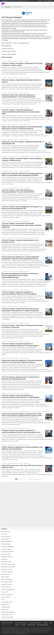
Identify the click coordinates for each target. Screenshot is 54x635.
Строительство (5, 604)
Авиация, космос (5, 531)
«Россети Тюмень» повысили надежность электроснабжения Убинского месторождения (19, 293)
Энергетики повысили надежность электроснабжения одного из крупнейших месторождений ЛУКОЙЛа (22, 174)
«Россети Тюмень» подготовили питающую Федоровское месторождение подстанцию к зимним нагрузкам (21, 225)
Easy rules (45, 622)
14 (30, 479)
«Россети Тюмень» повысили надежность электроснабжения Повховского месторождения (20, 344)
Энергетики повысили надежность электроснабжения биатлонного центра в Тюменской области (22, 128)
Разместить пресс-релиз (21, 622)
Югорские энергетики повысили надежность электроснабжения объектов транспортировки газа (21, 431)
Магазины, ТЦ (5, 574)
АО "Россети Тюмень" (13, 61)
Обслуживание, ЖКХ (6, 582)
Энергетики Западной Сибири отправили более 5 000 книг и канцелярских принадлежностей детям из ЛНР (22, 415)
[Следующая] (40, 479)
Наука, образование (24, 238)
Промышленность (6, 587)
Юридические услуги (6, 614)
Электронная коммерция (8, 612)
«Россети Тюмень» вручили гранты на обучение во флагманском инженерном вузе (20, 378)
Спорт (3, 599)
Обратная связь (31, 624)
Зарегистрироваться (48, 0)
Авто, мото (4, 534)
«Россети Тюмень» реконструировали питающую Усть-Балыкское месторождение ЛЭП (22, 207)
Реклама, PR (4, 592)
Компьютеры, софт (6, 561)
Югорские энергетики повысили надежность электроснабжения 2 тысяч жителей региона (18, 96)
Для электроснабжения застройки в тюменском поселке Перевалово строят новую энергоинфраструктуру (20, 275)
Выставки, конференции (7, 546)
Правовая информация (42, 624)
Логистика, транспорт (24, 156)
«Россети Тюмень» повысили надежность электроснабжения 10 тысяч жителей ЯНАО (18, 191)
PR (2, 7)
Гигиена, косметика (6, 549)
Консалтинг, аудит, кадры (8, 564)
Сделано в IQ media (6, 624)
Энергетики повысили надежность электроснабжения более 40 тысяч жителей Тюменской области (22, 361)
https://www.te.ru (9, 48)
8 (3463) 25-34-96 (11, 51)
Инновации (4, 559)
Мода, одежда (5, 576)
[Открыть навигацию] (50, 3)
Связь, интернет (5, 597)
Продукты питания (6, 584)
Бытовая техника (5, 544)
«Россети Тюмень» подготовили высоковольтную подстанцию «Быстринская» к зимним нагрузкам (20, 310)
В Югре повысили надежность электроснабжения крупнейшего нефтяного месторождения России (20, 258)
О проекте (17, 624)
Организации (7, 7)
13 (28, 479)
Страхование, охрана (6, 602)
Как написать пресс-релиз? (34, 622)
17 (37, 479)
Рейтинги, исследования (7, 589)
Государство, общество (7, 551)
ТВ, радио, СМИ (5, 607)
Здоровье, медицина (6, 556)
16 (35, 479)
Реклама (24, 624)
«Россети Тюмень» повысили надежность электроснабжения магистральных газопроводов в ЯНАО (21, 112)
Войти (41, 0)
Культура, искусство (6, 569)
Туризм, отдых (5, 609)
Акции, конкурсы (5, 536)
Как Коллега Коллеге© (7, 617)
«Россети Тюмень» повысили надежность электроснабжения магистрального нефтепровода (20, 396)
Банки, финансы (5, 539)
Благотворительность (24, 411)
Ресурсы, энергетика (24, 61)
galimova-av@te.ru (12, 54)
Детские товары (5, 554)
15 (33, 479)
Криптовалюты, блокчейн (8, 566)
